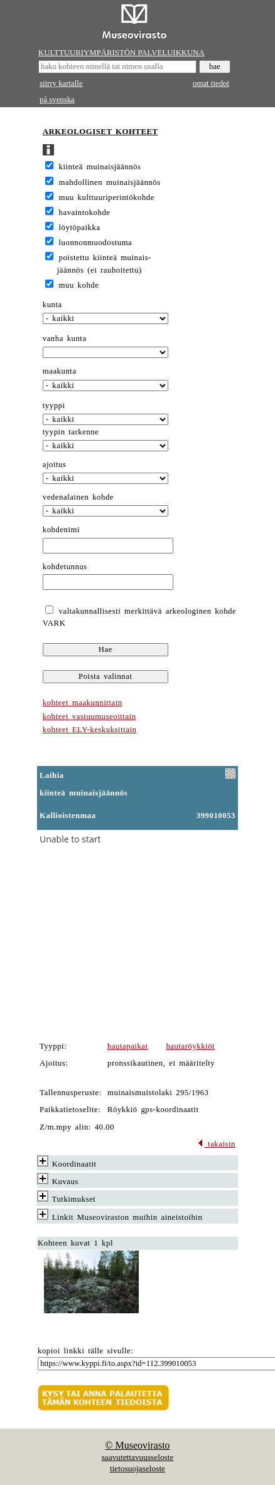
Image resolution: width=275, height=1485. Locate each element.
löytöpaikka (79, 227)
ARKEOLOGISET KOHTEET (100, 131)
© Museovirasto (137, 1445)
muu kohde (79, 285)
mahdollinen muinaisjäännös (110, 182)
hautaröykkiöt (190, 1046)
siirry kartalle (61, 83)
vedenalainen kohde (78, 497)
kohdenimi (61, 529)
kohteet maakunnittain (82, 702)
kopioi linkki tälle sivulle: (85, 1350)
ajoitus (55, 464)
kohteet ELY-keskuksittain (90, 729)
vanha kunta (65, 338)
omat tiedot (211, 83)
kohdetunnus (65, 566)
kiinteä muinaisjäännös (100, 166)
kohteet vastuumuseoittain (89, 716)
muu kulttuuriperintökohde (106, 197)
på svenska (57, 99)
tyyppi (54, 405)
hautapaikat (127, 1046)
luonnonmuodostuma (95, 242)
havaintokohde (85, 212)
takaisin (216, 1144)
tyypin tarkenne (71, 432)
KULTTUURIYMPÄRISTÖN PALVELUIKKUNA (121, 52)
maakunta (60, 371)
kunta (52, 304)
